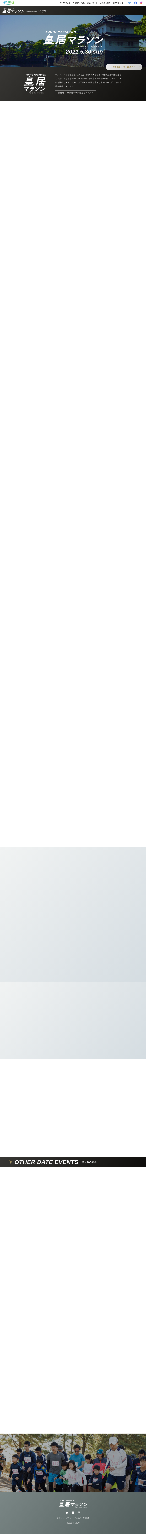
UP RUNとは (65, 3)
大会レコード (92, 3)
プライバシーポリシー (65, 1518)
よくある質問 (105, 3)
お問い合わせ (118, 3)
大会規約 (78, 1518)
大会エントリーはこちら (126, 67)
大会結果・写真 (79, 3)
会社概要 (86, 1518)
